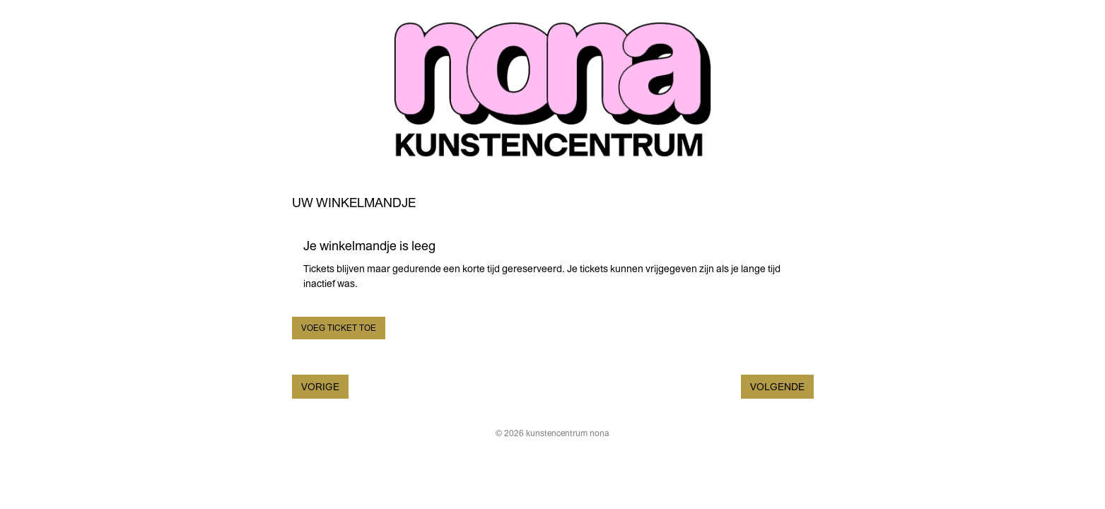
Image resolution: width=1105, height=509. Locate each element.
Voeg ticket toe (338, 328)
